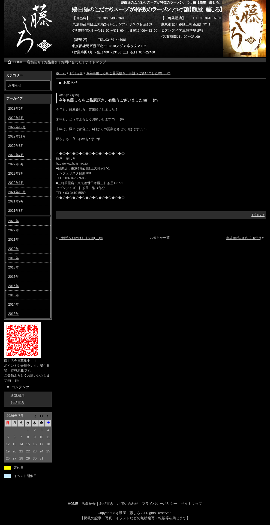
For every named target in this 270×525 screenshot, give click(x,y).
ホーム (61, 73)
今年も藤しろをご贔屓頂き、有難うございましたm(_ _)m (128, 73)
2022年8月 (16, 146)
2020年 (13, 249)
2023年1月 (16, 118)
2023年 (13, 221)
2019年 (13, 258)
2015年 (13, 295)
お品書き (51, 62)
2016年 (13, 286)
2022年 (13, 230)
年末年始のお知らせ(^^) (243, 238)
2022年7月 (16, 155)
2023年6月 (16, 109)
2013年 (13, 314)
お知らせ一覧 (160, 238)
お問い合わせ (71, 62)
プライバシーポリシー (159, 504)
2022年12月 (17, 127)
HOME (18, 62)
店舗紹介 (34, 62)
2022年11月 (17, 136)
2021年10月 (17, 192)
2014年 (13, 304)
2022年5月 (16, 164)
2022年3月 (16, 173)
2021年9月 (16, 201)
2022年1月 (16, 183)
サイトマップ (95, 62)
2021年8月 (16, 211)
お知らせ (14, 85)
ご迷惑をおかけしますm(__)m (81, 238)
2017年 (13, 277)
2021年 (13, 239)
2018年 (13, 267)
